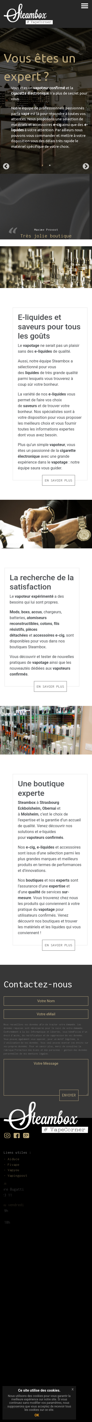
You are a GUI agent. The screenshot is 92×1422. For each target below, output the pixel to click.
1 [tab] (42, 165)
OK (37, 1415)
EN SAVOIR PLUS (71, 480)
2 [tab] (49, 165)
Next (86, 166)
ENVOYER (69, 1095)
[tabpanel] (46, 101)
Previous (6, 166)
